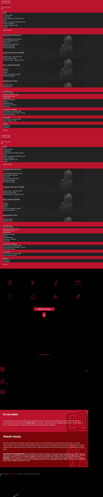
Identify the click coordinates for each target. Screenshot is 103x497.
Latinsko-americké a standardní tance (14, 22)
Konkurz (5, 72)
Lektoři (5, 20)
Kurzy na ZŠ (6, 42)
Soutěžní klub (7, 98)
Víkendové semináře (9, 46)
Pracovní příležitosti (8, 24)
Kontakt (5, 27)
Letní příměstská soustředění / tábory (14, 113)
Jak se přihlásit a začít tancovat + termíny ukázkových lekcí (13, 40)
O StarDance (6, 17)
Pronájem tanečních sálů (10, 25)
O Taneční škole (7, 15)
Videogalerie (6, 125)
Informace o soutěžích (9, 105)
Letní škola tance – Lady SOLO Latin (13, 60)
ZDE (86, 371)
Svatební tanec (7, 86)
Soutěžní (5, 71)
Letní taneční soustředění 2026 (12, 111)
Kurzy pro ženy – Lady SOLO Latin (12, 56)
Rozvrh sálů (6, 106)
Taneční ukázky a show (10, 121)
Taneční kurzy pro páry (9, 58)
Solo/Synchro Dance (9, 96)
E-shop (5, 130)
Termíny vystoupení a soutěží (11, 74)
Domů (4, 13)
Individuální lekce (8, 85)
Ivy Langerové (13, 474)
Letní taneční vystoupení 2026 (12, 119)
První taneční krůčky (9, 47)
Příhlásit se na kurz (44, 309)
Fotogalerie (6, 127)
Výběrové (5, 69)
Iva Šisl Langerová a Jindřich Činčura (13, 18)
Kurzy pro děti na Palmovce (11, 44)
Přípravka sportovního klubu (11, 95)
